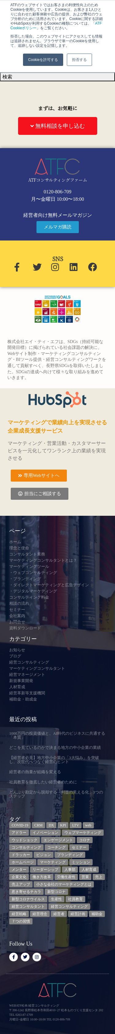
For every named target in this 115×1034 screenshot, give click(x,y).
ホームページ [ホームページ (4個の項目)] (23, 862)
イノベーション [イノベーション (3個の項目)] (45, 832)
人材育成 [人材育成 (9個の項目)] (89, 869)
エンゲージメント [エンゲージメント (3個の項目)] (58, 840)
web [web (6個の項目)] (88, 825)
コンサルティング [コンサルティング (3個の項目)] (26, 847)
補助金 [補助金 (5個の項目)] (96, 914)
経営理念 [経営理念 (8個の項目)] (40, 914)
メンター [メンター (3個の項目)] (19, 869)
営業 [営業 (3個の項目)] (85, 877)
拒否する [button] (79, 60)
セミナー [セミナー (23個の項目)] (79, 847)
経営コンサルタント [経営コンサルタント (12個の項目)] (28, 906)
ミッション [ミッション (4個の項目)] (81, 862)
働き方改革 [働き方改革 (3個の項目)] (42, 877)
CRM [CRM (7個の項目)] (38, 825)
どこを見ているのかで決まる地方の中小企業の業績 (55, 747)
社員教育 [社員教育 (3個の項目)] (75, 899)
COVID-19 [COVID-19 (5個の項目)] (20, 825)
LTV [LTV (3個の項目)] (75, 825)
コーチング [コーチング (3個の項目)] (56, 847)
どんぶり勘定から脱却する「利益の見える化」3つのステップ (56, 794)
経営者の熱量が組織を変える (35, 771)
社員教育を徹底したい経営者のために (43, 782)
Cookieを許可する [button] (43, 60)
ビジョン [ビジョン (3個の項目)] (43, 855)
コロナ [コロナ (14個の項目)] (84, 840)
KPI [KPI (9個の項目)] (63, 825)
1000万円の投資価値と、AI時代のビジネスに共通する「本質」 (57, 735)
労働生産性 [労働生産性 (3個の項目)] (66, 877)
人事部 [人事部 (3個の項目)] (69, 869)
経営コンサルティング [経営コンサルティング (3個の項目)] (69, 906)
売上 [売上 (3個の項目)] (98, 877)
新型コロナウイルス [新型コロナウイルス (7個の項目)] (28, 899)
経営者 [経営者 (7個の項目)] (58, 914)
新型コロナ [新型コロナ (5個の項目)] (56, 892)
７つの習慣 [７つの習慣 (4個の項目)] (21, 921)
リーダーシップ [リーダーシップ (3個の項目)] (45, 869)
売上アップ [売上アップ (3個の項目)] (21, 884)
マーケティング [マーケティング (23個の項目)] (53, 862)
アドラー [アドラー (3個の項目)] (19, 832)
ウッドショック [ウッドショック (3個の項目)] (24, 840)
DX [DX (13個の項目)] (51, 825)
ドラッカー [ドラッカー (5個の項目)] (21, 855)
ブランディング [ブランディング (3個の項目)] (70, 855)
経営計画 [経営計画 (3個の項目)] (78, 914)
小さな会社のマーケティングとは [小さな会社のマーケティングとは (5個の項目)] (63, 884)
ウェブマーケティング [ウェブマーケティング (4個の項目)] (82, 832)
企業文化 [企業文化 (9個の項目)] (19, 877)
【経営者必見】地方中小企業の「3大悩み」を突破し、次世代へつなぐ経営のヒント (54, 759)
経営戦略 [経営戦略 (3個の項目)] (19, 914)
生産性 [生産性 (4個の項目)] (56, 899)
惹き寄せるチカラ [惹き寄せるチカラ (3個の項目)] (26, 892)
